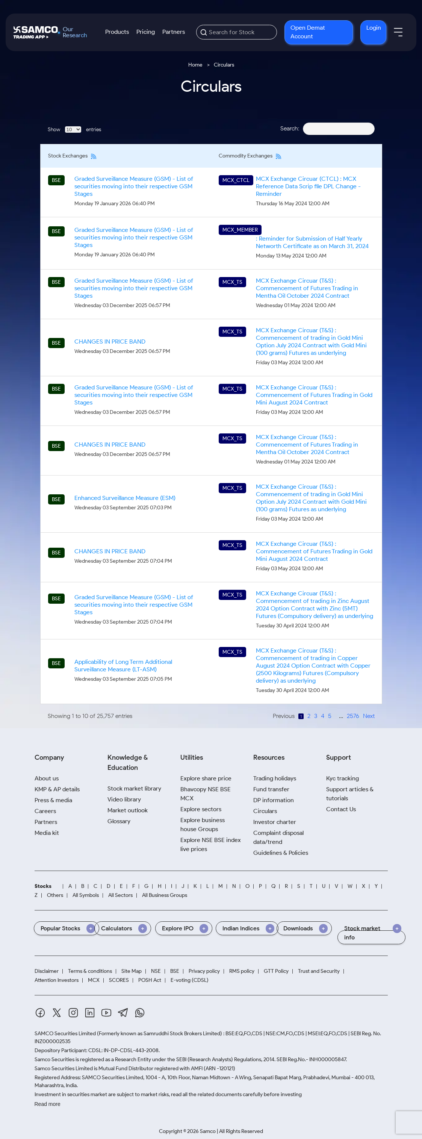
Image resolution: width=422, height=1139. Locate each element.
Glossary (118, 821)
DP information (273, 800)
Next (369, 715)
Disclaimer (47, 971)
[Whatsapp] (139, 1012)
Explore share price (205, 778)
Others (55, 895)
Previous (284, 715)
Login (373, 27)
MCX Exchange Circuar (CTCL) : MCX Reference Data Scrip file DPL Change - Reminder (308, 186)
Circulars (265, 811)
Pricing (145, 31)
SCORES (119, 980)
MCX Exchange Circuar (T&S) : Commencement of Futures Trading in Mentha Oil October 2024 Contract (307, 288)
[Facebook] (40, 1012)
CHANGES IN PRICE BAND (109, 341)
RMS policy (241, 971)
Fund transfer (271, 789)
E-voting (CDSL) (190, 980)
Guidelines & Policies (280, 852)
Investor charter (274, 821)
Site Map (131, 971)
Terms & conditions (90, 971)
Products (117, 31)
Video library (124, 799)
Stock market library (134, 788)
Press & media (53, 800)
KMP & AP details (57, 789)
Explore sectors (200, 809)
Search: (327, 128)
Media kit (47, 832)
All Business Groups (164, 895)
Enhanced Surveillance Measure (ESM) (124, 497)
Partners (173, 31)
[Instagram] (73, 1012)
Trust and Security (319, 971)
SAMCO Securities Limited (65, 1033)
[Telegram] (123, 1012)
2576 (353, 715)
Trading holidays (274, 778)
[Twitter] (56, 1012)
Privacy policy (204, 971)
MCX (94, 980)
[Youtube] (106, 1012)
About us (47, 778)
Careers (45, 811)
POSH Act (149, 980)
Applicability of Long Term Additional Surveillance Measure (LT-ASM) (123, 665)
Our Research (75, 32)
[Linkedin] (89, 1012)
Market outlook (127, 810)
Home (195, 65)
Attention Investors (57, 980)
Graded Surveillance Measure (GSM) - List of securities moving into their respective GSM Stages (133, 186)
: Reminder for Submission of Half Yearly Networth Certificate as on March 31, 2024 (312, 242)
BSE (174, 971)
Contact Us (341, 809)
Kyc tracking (342, 778)
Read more (48, 1104)
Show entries (74, 129)
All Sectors (120, 895)
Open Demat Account (307, 32)
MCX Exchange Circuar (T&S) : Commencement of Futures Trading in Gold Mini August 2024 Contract (314, 395)
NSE (156, 971)
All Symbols (86, 895)
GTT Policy (276, 971)
